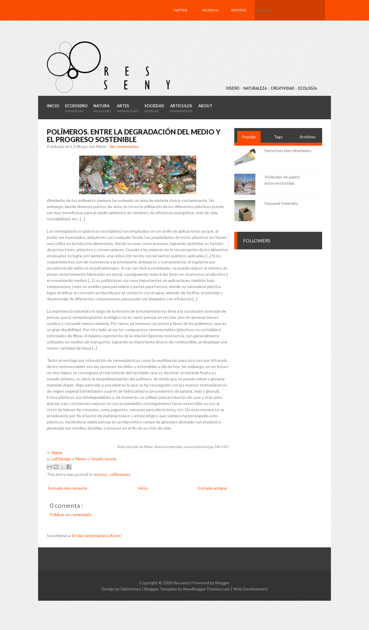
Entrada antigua (212, 488)
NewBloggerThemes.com (207, 588)
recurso (100, 474)
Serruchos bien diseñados (288, 150)
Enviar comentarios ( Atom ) (97, 535)
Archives (308, 136)
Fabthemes (131, 588)
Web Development (250, 588)
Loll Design (61, 458)
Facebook (210, 20)
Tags (278, 136)
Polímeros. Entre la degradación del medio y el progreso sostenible (134, 135)
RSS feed (238, 10)
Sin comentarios (124, 146)
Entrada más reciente (67, 488)
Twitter (180, 10)
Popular (249, 136)
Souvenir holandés (281, 203)
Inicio (143, 488)
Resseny (181, 582)
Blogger (222, 582)
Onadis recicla (103, 458)
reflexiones (120, 474)
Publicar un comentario (71, 514)
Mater (57, 452)
